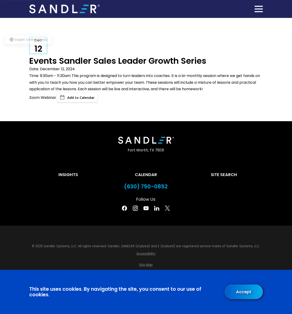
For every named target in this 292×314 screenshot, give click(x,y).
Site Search (224, 174)
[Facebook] (124, 208)
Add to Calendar (77, 97)
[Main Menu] (259, 9)
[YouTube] (146, 208)
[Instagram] (135, 208)
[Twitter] (167, 208)
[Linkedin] (156, 208)
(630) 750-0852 (146, 186)
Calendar (146, 174)
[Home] (64, 9)
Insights (68, 174)
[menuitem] (146, 254)
